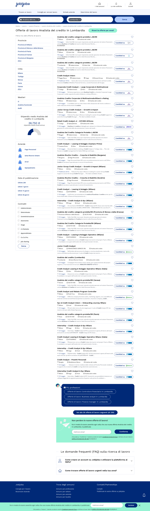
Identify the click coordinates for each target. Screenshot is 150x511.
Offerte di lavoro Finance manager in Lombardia (87, 402)
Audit (20, 108)
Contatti (100, 489)
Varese (20, 86)
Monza (20, 80)
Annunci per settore (63, 492)
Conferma (123, 432)
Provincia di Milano (25, 45)
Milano (20, 73)
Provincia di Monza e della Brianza (30, 48)
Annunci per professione (65, 489)
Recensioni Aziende (23, 492)
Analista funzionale (25, 105)
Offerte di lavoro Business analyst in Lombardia (87, 397)
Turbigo (21, 76)
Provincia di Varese (25, 55)
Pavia (20, 83)
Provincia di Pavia (24, 51)
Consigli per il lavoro (23, 489)
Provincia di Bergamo (26, 58)
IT (18, 102)
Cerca (23, 246)
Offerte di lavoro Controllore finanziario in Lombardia (90, 392)
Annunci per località (63, 497)
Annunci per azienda (63, 494)
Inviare (131, 505)
